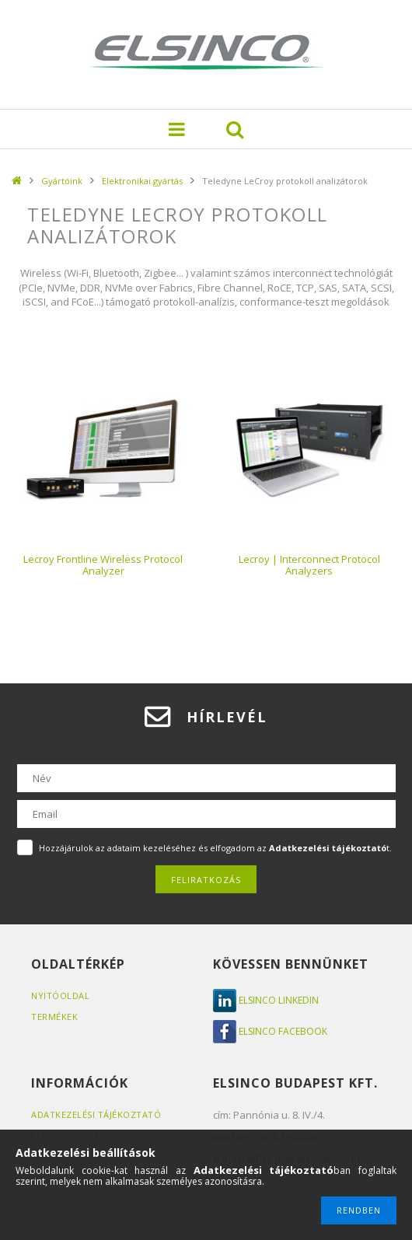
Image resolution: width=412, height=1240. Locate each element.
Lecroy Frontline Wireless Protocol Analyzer (103, 565)
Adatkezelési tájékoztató (96, 1114)
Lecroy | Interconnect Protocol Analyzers (309, 565)
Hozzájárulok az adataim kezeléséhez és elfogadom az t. (215, 848)
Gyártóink (61, 181)
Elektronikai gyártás (142, 181)
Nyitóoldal (60, 995)
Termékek (54, 1016)
